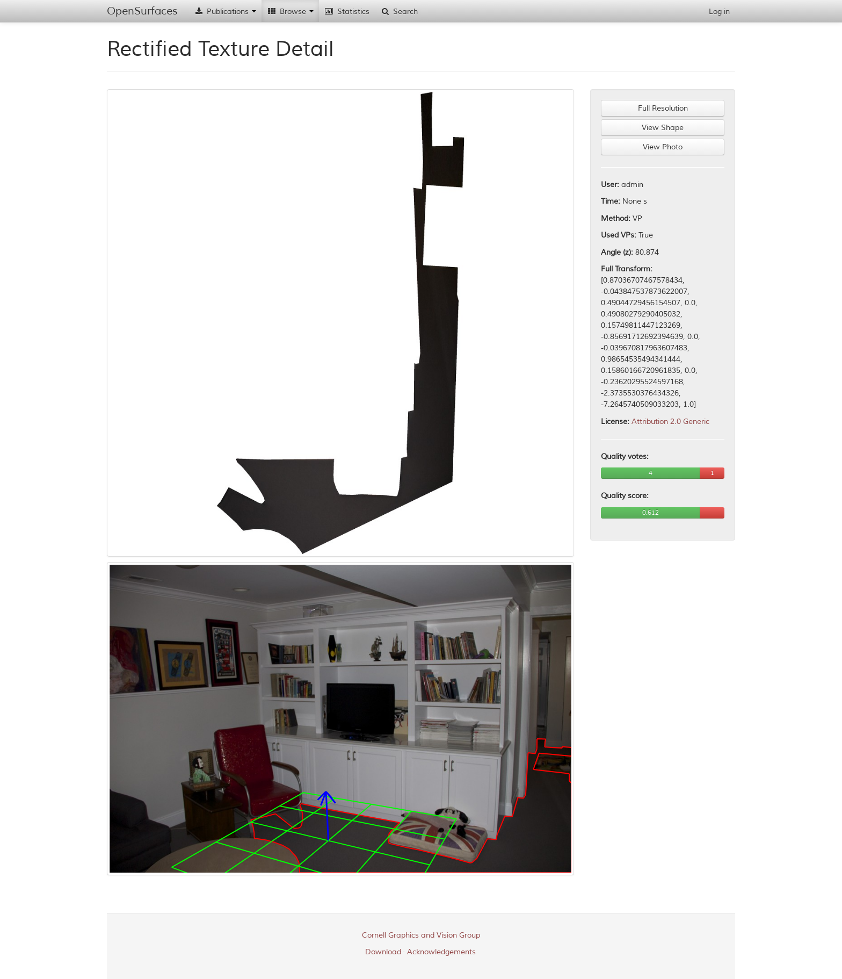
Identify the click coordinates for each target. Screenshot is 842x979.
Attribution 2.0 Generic (670, 421)
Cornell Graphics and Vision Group (421, 935)
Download (383, 951)
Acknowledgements (441, 951)
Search (399, 11)
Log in (719, 11)
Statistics (346, 11)
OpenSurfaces (142, 11)
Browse (290, 11)
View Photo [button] (663, 147)
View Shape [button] (663, 127)
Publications (225, 11)
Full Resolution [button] (663, 108)
